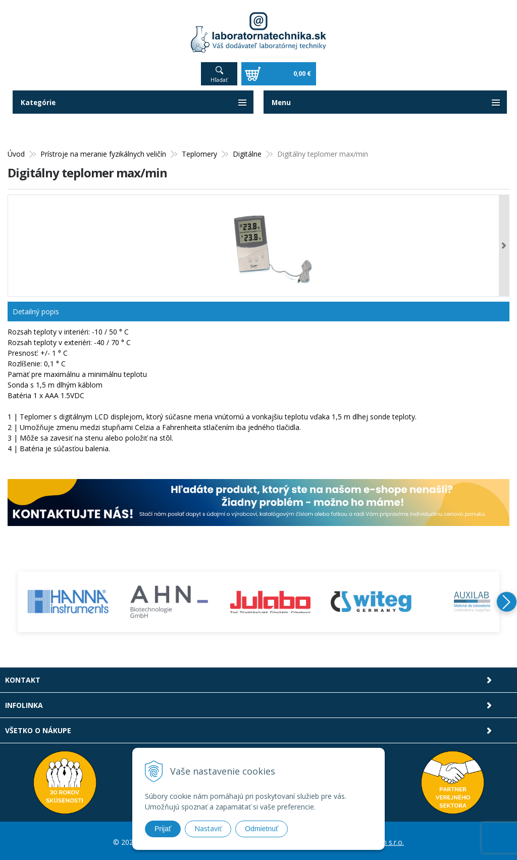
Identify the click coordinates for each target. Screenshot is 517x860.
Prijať (162, 829)
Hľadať (219, 77)
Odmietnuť (261, 829)
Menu (282, 100)
